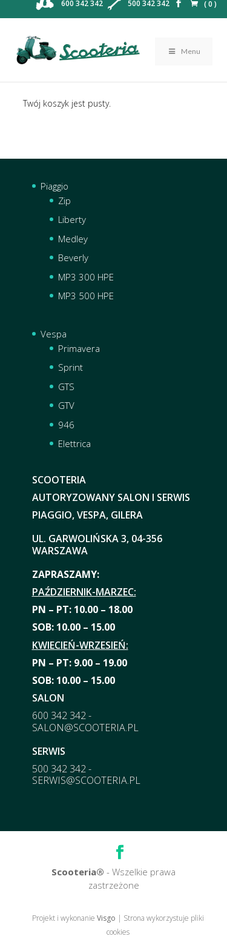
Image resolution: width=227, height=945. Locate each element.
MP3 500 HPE (86, 296)
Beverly (73, 257)
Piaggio (54, 186)
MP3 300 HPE (86, 277)
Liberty (72, 219)
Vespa (54, 334)
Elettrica (74, 443)
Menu (183, 51)
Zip (64, 200)
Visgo (106, 918)
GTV (66, 405)
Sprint (70, 367)
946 (66, 425)
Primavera (79, 348)
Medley (73, 239)
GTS (66, 386)
